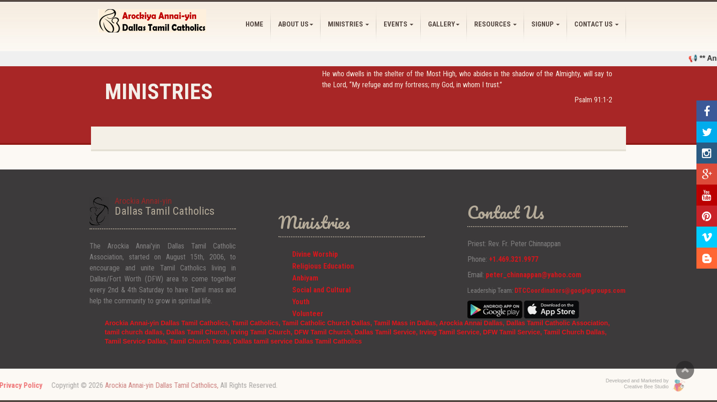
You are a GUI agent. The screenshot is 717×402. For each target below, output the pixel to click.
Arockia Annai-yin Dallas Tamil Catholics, (168, 323)
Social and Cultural (321, 300)
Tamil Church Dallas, (575, 332)
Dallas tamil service (263, 341)
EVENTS (398, 24)
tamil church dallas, (135, 332)
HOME (254, 24)
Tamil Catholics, (256, 323)
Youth (301, 312)
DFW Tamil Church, (324, 332)
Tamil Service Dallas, (137, 341)
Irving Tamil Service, (451, 332)
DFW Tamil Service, (512, 332)
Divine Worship (315, 265)
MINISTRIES (348, 24)
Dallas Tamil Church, (198, 332)
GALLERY (444, 24)
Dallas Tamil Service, (385, 332)
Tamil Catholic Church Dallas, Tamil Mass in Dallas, (360, 323)
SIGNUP (545, 24)
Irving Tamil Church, (262, 332)
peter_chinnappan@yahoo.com (549, 274)
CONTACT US (596, 24)
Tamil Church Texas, (201, 341)
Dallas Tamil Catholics (328, 341)
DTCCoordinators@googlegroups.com (585, 290)
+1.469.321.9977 (529, 259)
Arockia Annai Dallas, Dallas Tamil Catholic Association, (524, 323)
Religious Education (323, 277)
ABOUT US (295, 24)
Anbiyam (305, 289)
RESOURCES (495, 24)
